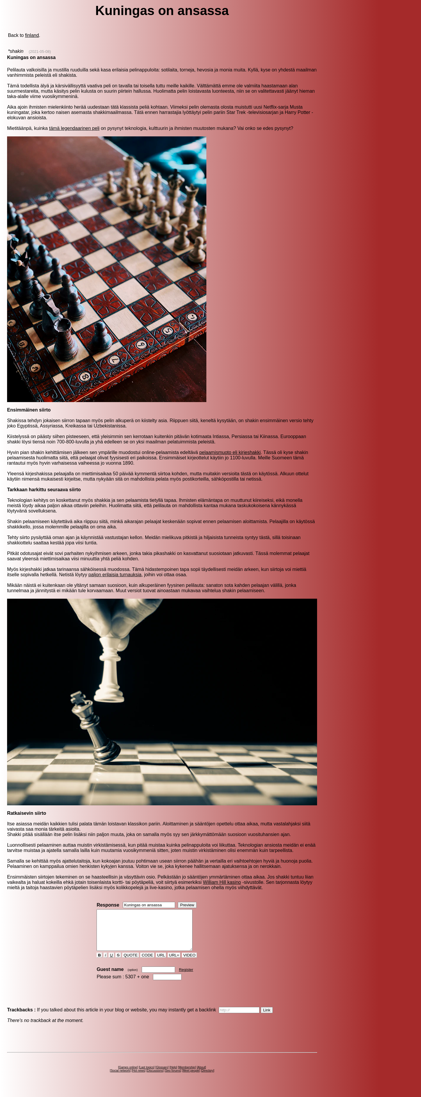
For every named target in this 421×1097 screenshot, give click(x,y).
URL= (174, 963)
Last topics (147, 1075)
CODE (147, 963)
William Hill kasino (222, 882)
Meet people (191, 1078)
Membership (187, 1075)
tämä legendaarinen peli (74, 128)
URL (161, 963)
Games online (128, 1075)
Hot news (138, 1078)
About (201, 1075)
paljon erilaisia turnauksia (115, 574)
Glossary (162, 1075)
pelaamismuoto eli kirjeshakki (230, 452)
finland (32, 35)
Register (186, 977)
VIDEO (189, 963)
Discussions (155, 1078)
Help (173, 1075)
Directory (207, 1078)
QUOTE (131, 963)
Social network (120, 1078)
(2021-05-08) (40, 51)
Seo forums (172, 1078)
